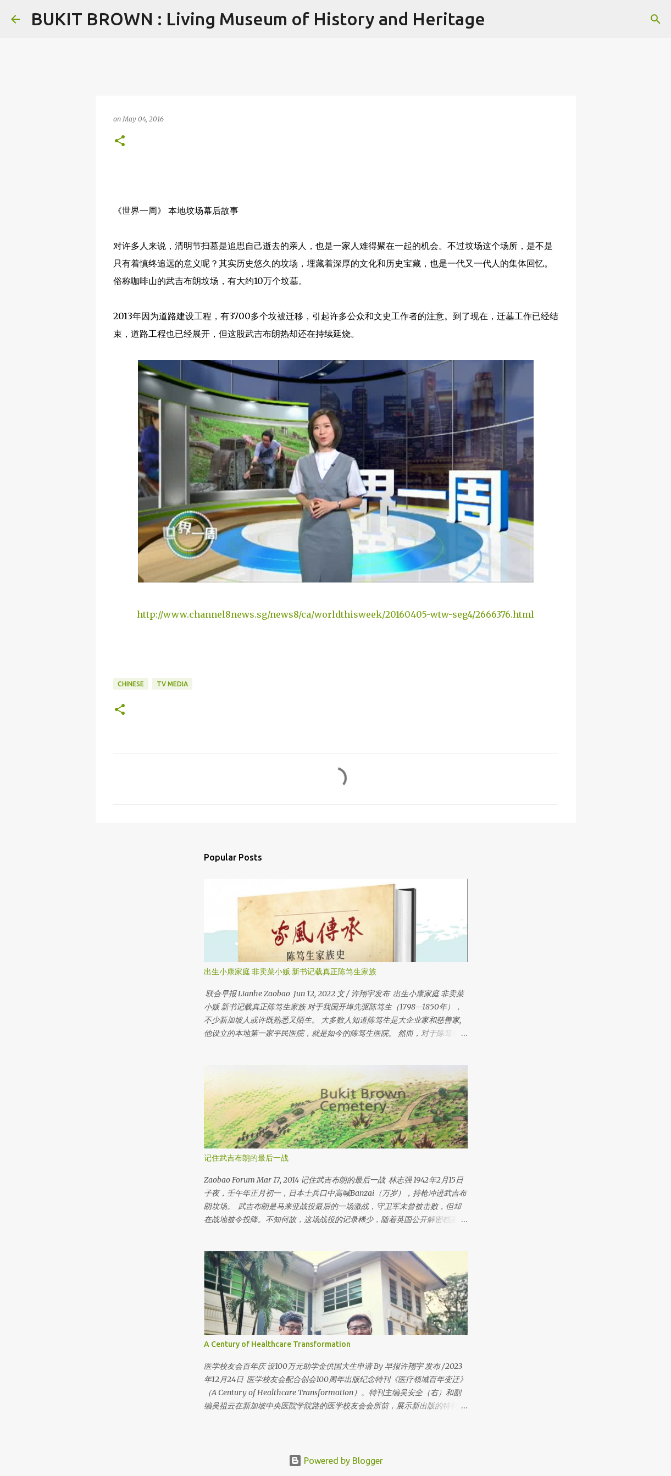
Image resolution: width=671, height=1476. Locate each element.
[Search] (500, 19)
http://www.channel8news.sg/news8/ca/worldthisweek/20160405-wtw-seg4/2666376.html (335, 614)
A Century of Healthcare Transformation (277, 1344)
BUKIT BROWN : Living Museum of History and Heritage (258, 19)
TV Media (172, 683)
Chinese (131, 683)
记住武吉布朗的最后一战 (246, 1157)
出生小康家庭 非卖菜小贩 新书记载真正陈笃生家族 (290, 971)
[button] (119, 141)
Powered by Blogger (336, 1461)
